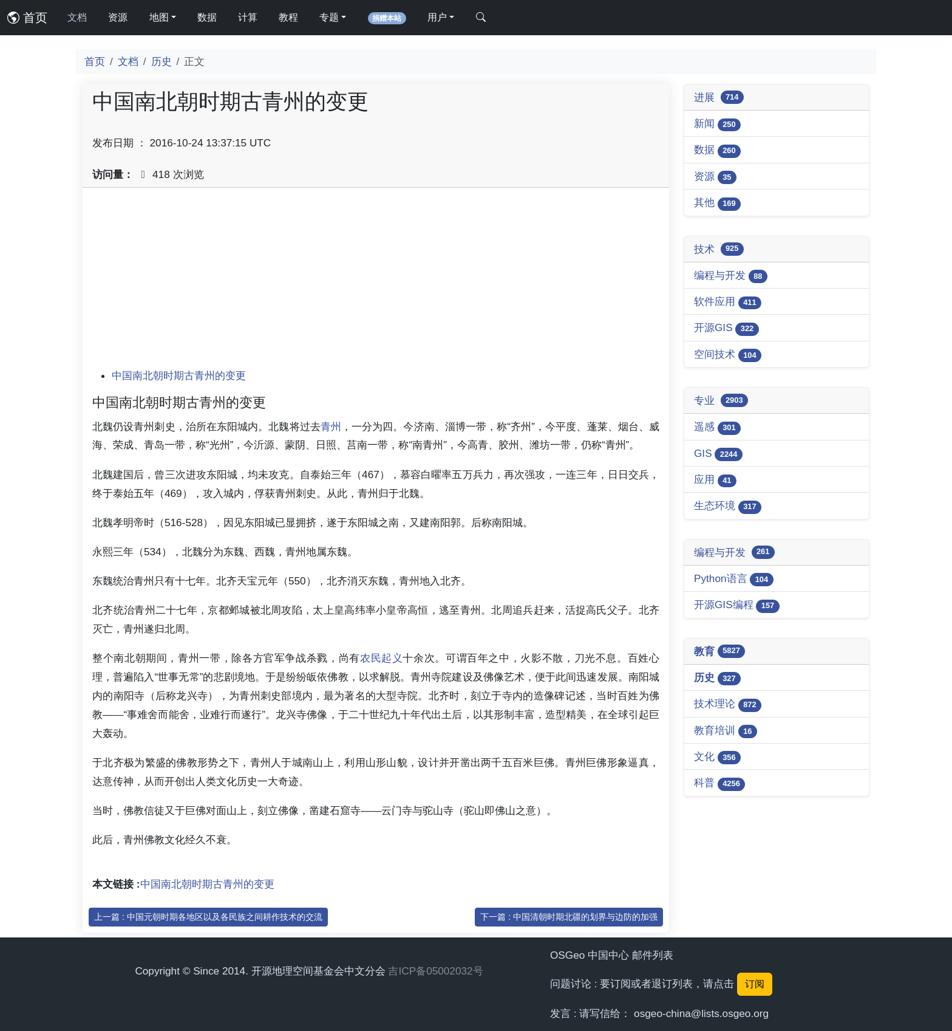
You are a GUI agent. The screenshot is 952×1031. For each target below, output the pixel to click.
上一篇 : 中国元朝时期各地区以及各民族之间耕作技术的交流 (208, 917)
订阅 (754, 984)
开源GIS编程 (737, 605)
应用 (715, 480)
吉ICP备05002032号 (435, 971)
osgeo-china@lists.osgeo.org (701, 1013)
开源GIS (726, 328)
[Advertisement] (375, 282)
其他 (717, 203)
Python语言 (733, 579)
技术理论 (727, 704)
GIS (718, 454)
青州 (331, 426)
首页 (27, 17)
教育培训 (725, 731)
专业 (721, 400)
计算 (247, 17)
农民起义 (381, 658)
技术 (719, 249)
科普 (719, 783)
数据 (207, 17)
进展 (719, 97)
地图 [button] (159, 17)
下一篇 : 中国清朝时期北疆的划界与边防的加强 (569, 917)
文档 (77, 17)
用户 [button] (437, 17)
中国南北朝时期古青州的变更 (179, 375)
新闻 (717, 124)
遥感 (717, 427)
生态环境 (727, 506)
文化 (717, 757)
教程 (288, 17)
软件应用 (727, 302)
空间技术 (727, 355)
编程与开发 (730, 276)
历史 (161, 61)
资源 (117, 17)
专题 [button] (329, 17)
